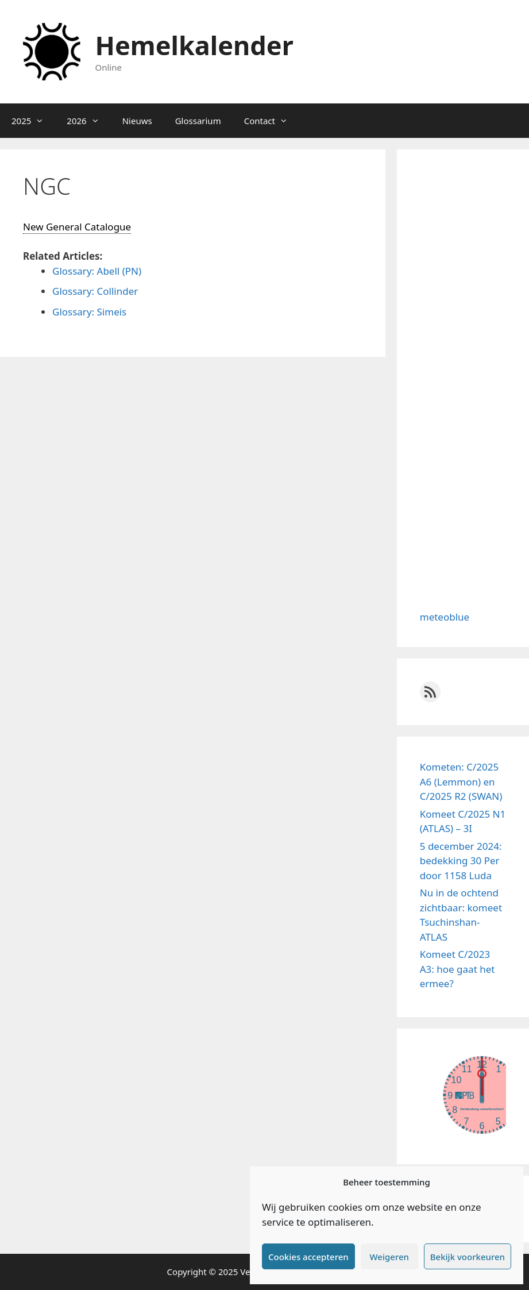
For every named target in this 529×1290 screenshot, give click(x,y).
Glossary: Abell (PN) (96, 271)
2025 (33, 120)
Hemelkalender (194, 45)
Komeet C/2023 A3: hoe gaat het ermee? (457, 969)
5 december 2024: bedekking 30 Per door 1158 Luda (461, 861)
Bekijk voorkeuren (467, 1256)
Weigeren (389, 1256)
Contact (271, 120)
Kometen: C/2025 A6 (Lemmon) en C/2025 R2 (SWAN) (461, 781)
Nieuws (137, 120)
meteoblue (444, 616)
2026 (88, 120)
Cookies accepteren (308, 1256)
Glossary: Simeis (89, 311)
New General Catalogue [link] (77, 226)
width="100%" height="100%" (463, 1095)
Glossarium (198, 120)
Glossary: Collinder (95, 291)
